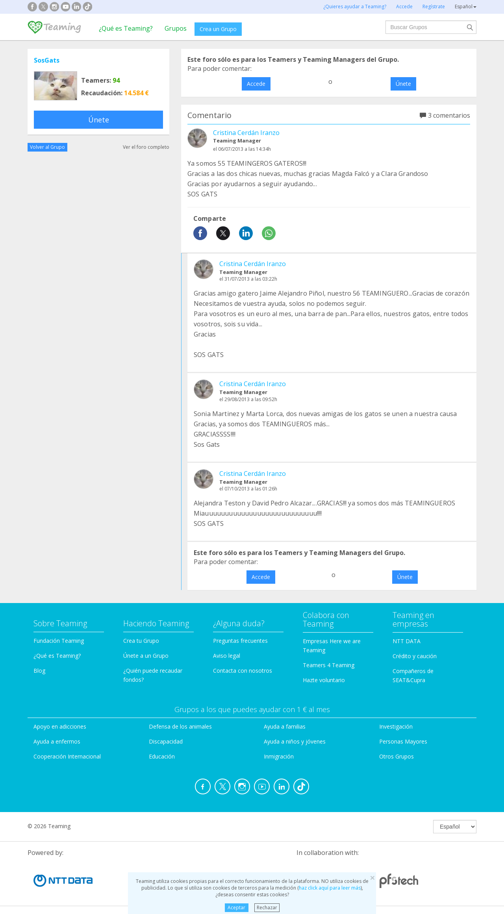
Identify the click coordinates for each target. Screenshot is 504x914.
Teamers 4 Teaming (328, 665)
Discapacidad (166, 741)
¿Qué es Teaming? (126, 28)
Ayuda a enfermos (56, 741)
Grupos (176, 28)
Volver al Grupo (47, 147)
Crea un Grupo (218, 29)
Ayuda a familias (285, 726)
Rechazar (267, 907)
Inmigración (279, 756)
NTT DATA (407, 641)
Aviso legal (226, 655)
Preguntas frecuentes (240, 640)
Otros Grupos (396, 756)
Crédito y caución (415, 656)
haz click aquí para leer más (330, 887)
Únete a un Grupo (146, 655)
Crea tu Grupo (141, 640)
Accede (256, 83)
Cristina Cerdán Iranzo (246, 132)
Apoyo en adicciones (59, 726)
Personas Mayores (403, 741)
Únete (98, 119)
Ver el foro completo (146, 147)
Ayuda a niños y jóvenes (295, 741)
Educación (162, 756)
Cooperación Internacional (67, 756)
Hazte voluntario (324, 680)
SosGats (46, 60)
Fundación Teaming (58, 640)
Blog (39, 670)
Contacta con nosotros (242, 670)
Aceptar (236, 907)
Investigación (396, 726)
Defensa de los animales (180, 726)
